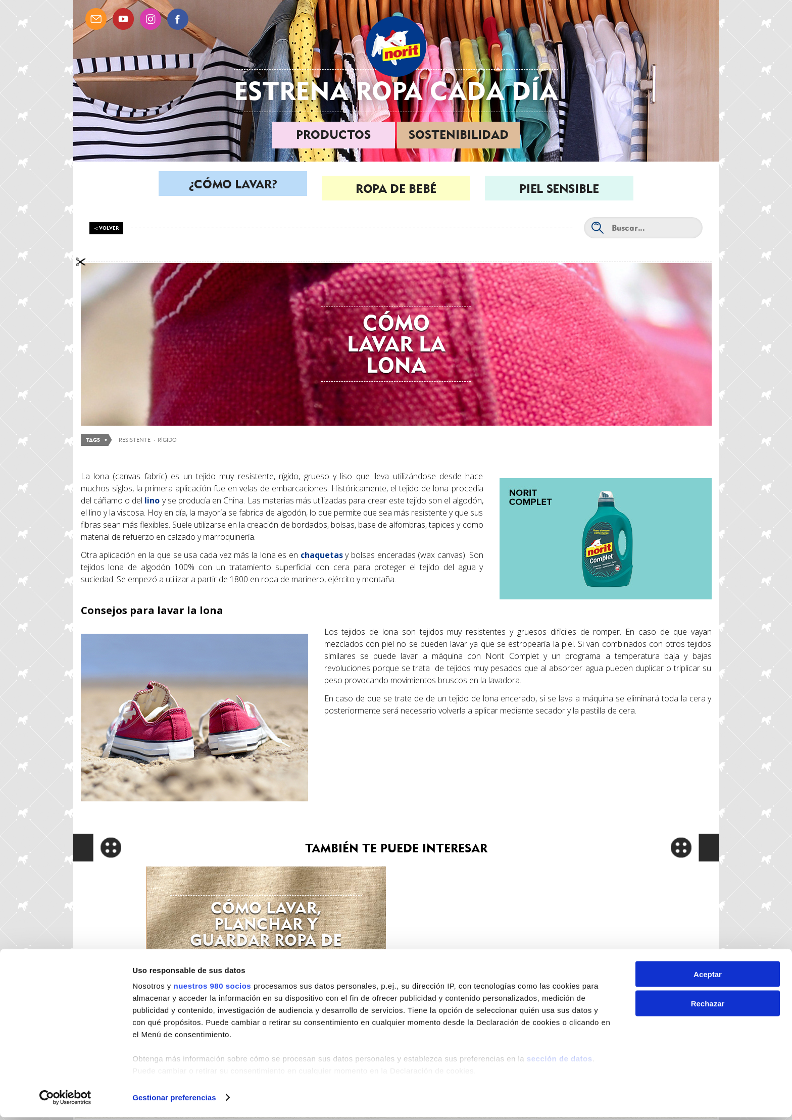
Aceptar (708, 977)
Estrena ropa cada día (396, 91)
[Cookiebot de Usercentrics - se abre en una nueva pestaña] (65, 1100)
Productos (333, 134)
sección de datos (559, 1061)
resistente (135, 439)
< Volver (106, 228)
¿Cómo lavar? (233, 188)
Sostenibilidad (459, 134)
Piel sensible (559, 188)
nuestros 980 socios (212, 988)
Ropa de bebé (396, 188)
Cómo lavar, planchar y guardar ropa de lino (266, 932)
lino (152, 500)
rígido (167, 439)
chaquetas (322, 555)
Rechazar (708, 1006)
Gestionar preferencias (174, 1100)
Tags (93, 440)
